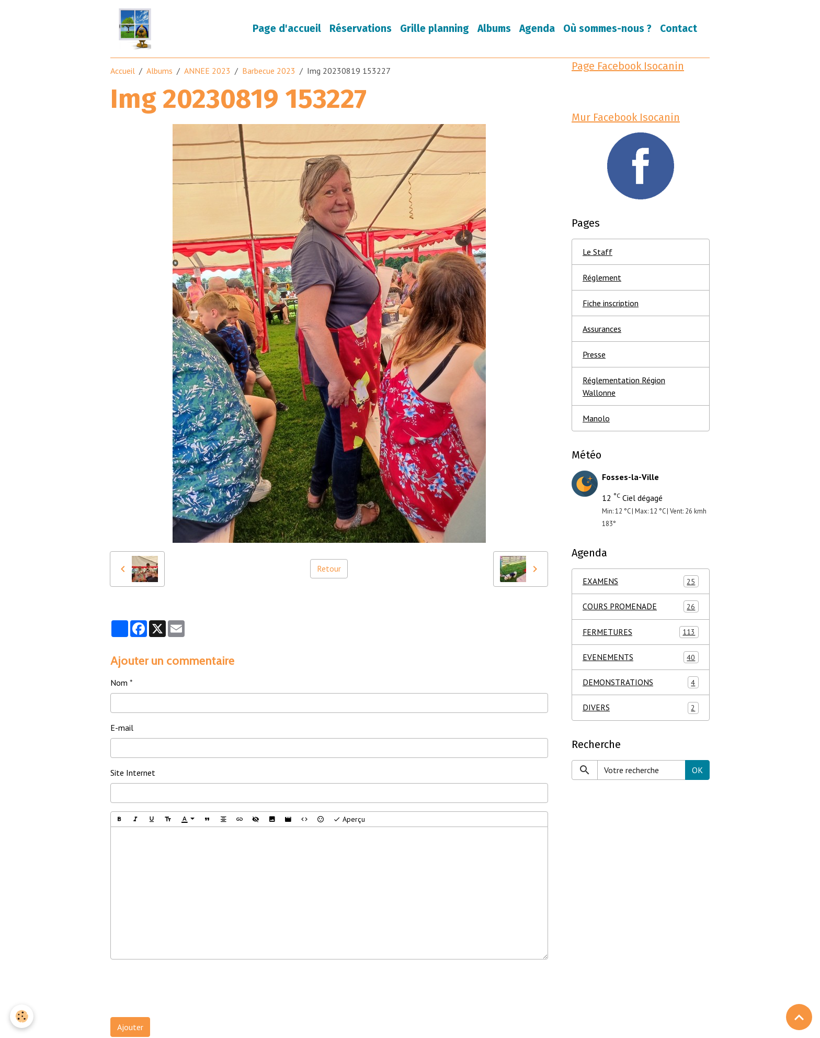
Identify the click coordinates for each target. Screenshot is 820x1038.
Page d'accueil (287, 29)
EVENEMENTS (641, 661)
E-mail (121, 728)
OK (697, 774)
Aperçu (349, 820)
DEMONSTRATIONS (641, 686)
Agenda (537, 29)
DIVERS (641, 712)
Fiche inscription (611, 305)
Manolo (596, 420)
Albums (494, 29)
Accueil (122, 71)
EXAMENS (641, 584)
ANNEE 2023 (207, 71)
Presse (594, 356)
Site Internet (132, 773)
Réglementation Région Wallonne (624, 388)
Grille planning (434, 29)
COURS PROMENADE (641, 610)
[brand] (137, 29)
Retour (329, 569)
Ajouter (130, 1028)
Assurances (602, 331)
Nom (119, 683)
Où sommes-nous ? (607, 29)
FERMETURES (641, 635)
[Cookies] (22, 1016)
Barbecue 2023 (268, 71)
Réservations (360, 29)
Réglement (602, 279)
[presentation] (189, 989)
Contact (678, 29)
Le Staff (597, 254)
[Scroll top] (799, 1017)
